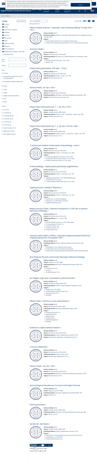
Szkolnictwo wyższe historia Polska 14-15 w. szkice (60, 158)
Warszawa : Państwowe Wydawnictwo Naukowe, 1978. (71, 373)
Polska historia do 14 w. (55, 78)
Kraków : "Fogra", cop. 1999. (63, 76)
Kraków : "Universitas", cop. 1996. (65, 153)
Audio (5, 89)
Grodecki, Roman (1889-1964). (56, 112)
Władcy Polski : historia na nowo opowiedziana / (50, 301)
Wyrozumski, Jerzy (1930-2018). (57, 54)
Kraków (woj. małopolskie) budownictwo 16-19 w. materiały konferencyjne (67, 43)
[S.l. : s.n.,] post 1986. (61, 218)
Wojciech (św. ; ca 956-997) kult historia (57, 201)
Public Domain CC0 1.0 (10, 128)
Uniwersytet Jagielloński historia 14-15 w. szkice (59, 157)
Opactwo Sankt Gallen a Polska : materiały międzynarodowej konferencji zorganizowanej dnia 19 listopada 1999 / (60, 236)
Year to (4, 65)
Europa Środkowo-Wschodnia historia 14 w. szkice (60, 181)
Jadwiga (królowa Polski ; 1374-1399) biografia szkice (61, 178)
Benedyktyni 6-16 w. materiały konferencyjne (58, 247)
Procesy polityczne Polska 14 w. (55, 224)
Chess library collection (10, 30)
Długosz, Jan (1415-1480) (53, 289)
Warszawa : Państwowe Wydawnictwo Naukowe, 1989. (71, 95)
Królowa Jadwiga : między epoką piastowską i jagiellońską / (54, 166)
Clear (18, 21)
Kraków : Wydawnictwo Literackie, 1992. (67, 335)
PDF (5, 99)
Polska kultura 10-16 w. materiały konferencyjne (59, 249)
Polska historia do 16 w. (55, 376)
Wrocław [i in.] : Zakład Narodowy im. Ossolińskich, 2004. (71, 56)
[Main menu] (4, 4)
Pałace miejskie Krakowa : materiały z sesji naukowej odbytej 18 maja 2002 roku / (61, 28)
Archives (6, 24)
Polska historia (50, 318)
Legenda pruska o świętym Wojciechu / (46, 187)
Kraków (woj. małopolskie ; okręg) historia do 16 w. (63, 337)
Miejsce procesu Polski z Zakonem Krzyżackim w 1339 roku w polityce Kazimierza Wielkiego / (59, 209)
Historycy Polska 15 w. (52, 293)
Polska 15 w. (52, 395)
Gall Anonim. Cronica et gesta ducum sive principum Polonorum (64, 435)
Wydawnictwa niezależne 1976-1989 (14, 51)
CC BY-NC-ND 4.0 (8, 116)
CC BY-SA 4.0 (7, 125)
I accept (80, 5)
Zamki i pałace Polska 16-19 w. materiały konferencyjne (61, 41)
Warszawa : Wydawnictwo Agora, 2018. (66, 308)
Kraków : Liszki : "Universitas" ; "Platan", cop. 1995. (70, 114)
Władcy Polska (50, 316)
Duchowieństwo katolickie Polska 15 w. (57, 291)
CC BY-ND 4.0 (7, 122)
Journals (6, 35)
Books (6, 27)
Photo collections (9, 49)
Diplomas (7, 32)
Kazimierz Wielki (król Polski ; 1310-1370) (57, 60)
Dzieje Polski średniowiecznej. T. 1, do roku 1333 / (50, 107)
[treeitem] (14, 24)
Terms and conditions (46, 10)
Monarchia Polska (51, 314)
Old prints (7, 46)
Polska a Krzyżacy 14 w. (52, 228)
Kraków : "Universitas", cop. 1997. (65, 174)
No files (6, 73)
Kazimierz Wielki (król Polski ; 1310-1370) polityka (60, 222)
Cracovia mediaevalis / (39, 346)
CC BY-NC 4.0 (7, 113)
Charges (39, 10)
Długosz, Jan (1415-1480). (55, 262)
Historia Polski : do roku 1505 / (42, 87)
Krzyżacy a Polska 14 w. (52, 226)
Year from (3, 60)
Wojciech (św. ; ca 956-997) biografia (56, 199)
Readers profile (57, 10)
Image (5, 92)
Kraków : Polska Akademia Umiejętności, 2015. (69, 285)
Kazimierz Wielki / (37, 49)
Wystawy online (8, 54)
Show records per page (38, 448)
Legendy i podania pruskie (53, 202)
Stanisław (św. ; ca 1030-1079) (54, 437)
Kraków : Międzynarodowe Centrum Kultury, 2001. (70, 243)
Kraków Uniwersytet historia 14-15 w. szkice (58, 160)
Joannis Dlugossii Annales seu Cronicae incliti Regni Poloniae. (55, 385)
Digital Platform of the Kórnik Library (16, 11)
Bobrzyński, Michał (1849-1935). (57, 283)
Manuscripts (7, 38)
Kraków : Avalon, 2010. (62, 354)
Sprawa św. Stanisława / (40, 424)
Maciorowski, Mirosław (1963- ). (57, 306)
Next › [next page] (50, 445)
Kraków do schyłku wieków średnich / (45, 327)
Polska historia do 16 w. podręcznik (59, 97)
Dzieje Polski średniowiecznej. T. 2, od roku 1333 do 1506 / (54, 126)
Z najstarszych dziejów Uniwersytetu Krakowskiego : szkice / (55, 145)
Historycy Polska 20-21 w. (53, 312)
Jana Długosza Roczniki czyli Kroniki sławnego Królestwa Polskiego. (57, 257)
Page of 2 (42, 445)
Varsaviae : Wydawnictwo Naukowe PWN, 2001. (69, 393)
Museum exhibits (9, 43)
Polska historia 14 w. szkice (53, 180)
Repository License (9, 131)
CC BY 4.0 (6, 110)
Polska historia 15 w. (52, 268)
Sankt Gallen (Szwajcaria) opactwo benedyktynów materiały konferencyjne (67, 251)
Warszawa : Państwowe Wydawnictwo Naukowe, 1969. (71, 412)
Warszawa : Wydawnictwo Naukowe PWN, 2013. (69, 264)
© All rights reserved (9, 134)
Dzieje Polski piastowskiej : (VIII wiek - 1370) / (48, 68)
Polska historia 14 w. (52, 229)
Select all (23, 21)
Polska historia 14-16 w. (55, 136)
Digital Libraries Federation (11, 96)
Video (5, 102)
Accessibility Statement (67, 10)
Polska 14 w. (49, 62)
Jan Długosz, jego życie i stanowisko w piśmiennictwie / (52, 278)
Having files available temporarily (13, 81)
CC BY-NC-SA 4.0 (8, 119)
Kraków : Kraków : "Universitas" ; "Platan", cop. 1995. (70, 133)
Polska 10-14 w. (53, 414)
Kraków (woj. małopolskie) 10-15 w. (59, 356)
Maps (5, 41)
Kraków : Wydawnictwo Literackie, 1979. (67, 431)
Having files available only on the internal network (13, 77)
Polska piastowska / (38, 404)
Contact (34, 10)
